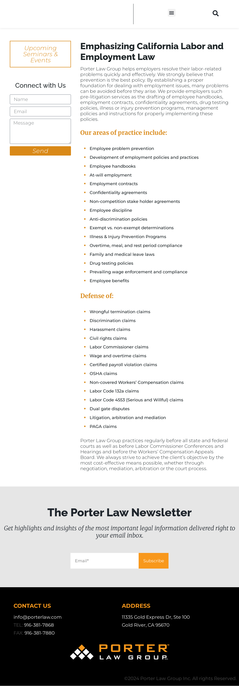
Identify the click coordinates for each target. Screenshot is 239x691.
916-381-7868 (39, 630)
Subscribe (172, 563)
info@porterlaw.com (38, 622)
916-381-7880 (40, 638)
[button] (172, 13)
